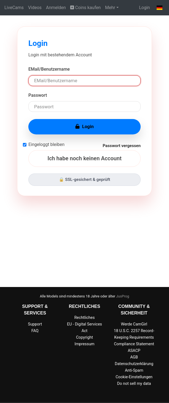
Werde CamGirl (134, 324)
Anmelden (56, 7)
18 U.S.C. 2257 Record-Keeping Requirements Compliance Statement (134, 337)
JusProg (122, 296)
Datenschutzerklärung (134, 363)
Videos (35, 7)
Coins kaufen (85, 7)
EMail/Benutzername (49, 69)
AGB (134, 357)
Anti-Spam (134, 370)
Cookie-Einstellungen (134, 377)
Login (144, 7)
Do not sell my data (134, 383)
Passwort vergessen (122, 145)
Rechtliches (84, 317)
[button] (159, 7)
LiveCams (14, 7)
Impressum (84, 344)
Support (35, 324)
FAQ (35, 331)
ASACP (134, 350)
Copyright (84, 337)
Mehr (110, 7)
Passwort (37, 95)
